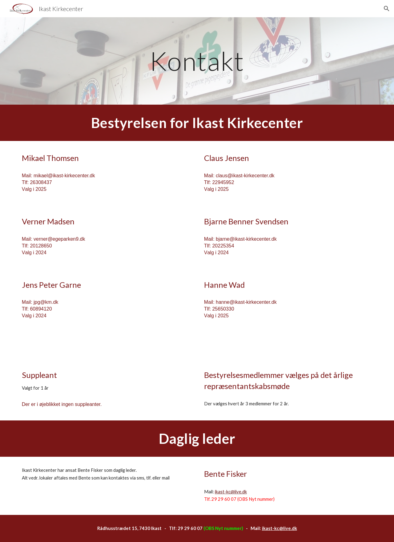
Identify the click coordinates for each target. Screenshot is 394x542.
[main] (197, 60)
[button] (386, 8)
